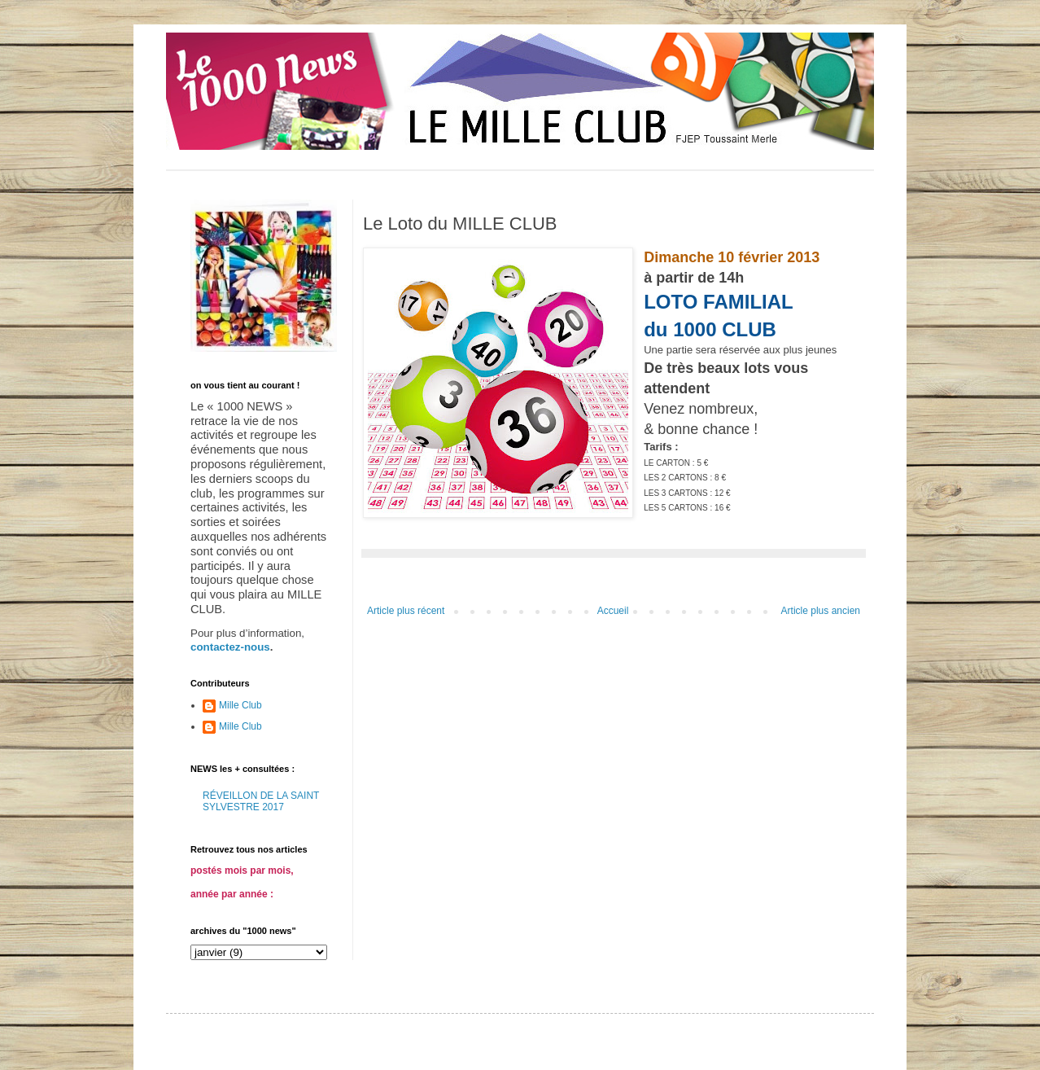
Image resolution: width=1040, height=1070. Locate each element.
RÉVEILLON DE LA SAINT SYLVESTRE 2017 (261, 801)
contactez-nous (230, 647)
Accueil (613, 610)
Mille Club (240, 705)
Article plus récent (405, 610)
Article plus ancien (820, 610)
